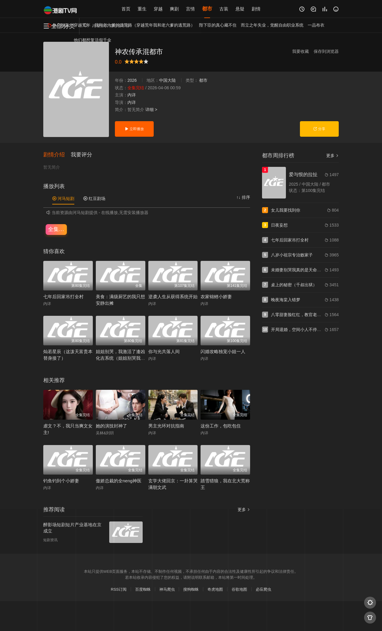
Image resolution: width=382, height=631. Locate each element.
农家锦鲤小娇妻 (216, 296)
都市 (207, 9)
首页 (125, 8)
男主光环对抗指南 (166, 425)
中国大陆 (167, 80)
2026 (132, 80)
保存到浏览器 (326, 51)
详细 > (151, 109)
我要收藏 (300, 51)
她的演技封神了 (111, 425)
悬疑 (239, 8)
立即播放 (134, 129)
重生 (142, 8)
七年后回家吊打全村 (63, 296)
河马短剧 (63, 198)
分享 (319, 129)
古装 (223, 8)
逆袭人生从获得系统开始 (173, 296)
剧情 (256, 8)
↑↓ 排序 (243, 197)
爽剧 (174, 8)
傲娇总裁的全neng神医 (118, 481)
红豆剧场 (94, 198)
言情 (190, 8)
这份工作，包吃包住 (221, 425)
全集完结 (57, 229)
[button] (57, 155)
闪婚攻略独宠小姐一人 (223, 351)
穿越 (158, 8)
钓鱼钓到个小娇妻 (61, 481)
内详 (131, 95)
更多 (332, 155)
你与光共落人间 (164, 351)
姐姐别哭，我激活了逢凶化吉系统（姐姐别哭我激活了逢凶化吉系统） (120, 358)
